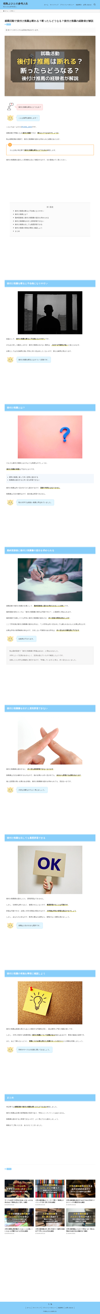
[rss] (51, 1304)
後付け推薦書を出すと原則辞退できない (29, 221)
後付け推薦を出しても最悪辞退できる (28, 224)
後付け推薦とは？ (21, 214)
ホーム (29, 1307)
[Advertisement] (50, 182)
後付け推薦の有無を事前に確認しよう (28, 228)
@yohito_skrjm (26, 127)
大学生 (8, 24)
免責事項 (60, 1307)
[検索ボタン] (94, 4)
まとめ (17, 231)
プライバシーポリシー (49, 1307)
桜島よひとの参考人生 (15, 3)
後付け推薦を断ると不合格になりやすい (29, 211)
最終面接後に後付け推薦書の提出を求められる (32, 218)
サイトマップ (37, 1307)
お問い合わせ (69, 1307)
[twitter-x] (49, 1304)
